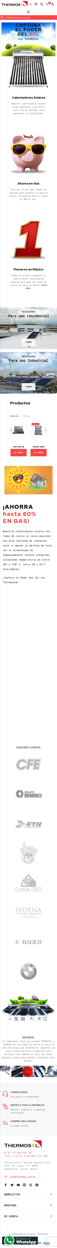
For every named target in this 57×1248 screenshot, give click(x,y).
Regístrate (48, 20)
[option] (19, 438)
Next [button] (45, 430)
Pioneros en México (29, 269)
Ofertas (26, 416)
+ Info (18, 452)
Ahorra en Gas (29, 183)
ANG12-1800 (38, 447)
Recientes (14, 416)
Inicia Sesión (28, 20)
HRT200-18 (18, 447)
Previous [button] (11, 430)
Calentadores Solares (28, 98)
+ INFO (28, 342)
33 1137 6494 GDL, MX (17, 1152)
